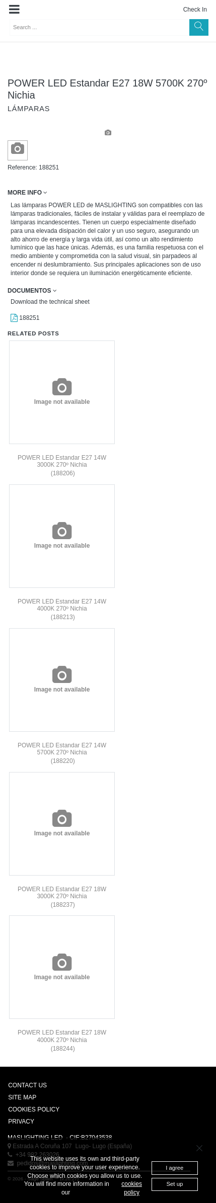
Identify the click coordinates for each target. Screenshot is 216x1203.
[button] (14, 9)
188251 (25, 317)
